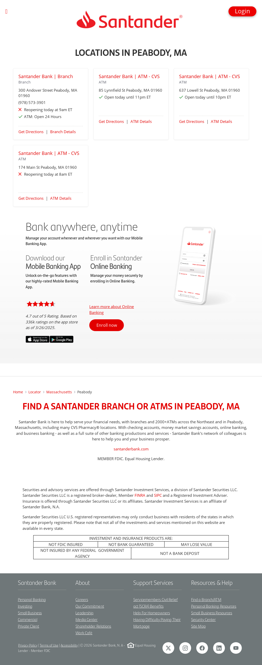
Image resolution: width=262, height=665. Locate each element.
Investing (25, 606)
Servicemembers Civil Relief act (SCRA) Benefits (155, 602)
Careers (81, 599)
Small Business (30, 613)
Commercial (27, 619)
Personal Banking (32, 599)
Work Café (83, 633)
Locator (34, 391)
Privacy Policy (27, 645)
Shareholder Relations (93, 626)
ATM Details (141, 121)
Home (18, 391)
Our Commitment (89, 606)
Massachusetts (59, 391)
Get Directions (30, 131)
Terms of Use (49, 645)
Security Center (203, 619)
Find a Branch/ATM (206, 599)
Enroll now (106, 325)
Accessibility (69, 645)
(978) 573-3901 (32, 102)
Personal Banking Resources (213, 606)
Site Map (198, 626)
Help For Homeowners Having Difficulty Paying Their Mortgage (157, 619)
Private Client (28, 626)
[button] (242, 11)
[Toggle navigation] (6, 11)
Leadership (84, 613)
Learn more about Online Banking (111, 309)
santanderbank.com (131, 448)
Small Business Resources (211, 613)
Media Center (86, 619)
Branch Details (63, 131)
